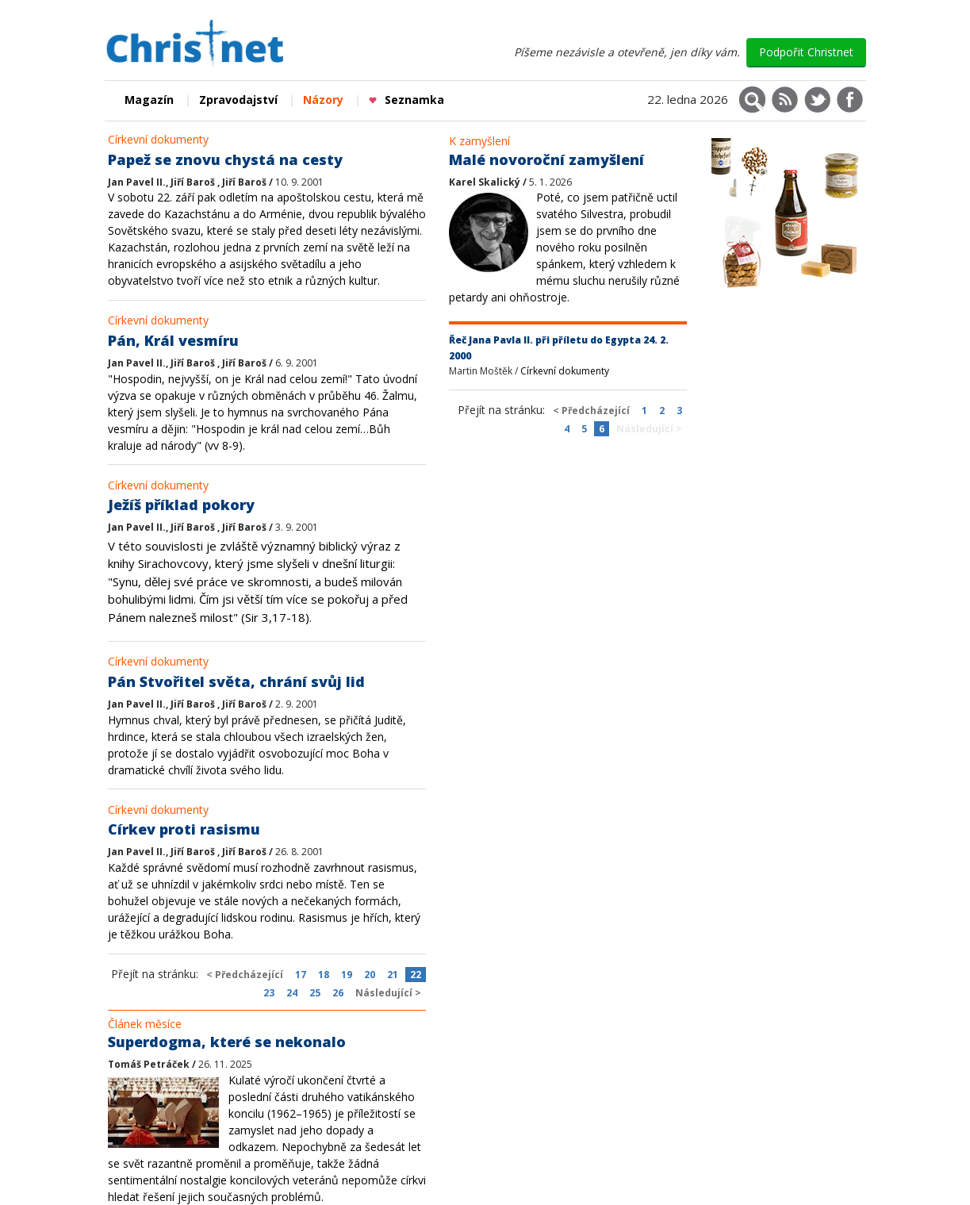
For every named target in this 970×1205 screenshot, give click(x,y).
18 (323, 974)
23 (268, 993)
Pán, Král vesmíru (173, 340)
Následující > (388, 993)
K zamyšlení (479, 140)
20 (369, 974)
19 (346, 974)
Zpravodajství (238, 99)
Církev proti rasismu (184, 829)
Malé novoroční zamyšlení (546, 159)
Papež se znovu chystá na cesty (225, 159)
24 (291, 993)
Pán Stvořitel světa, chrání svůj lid (236, 681)
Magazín (149, 99)
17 (300, 974)
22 (415, 974)
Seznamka (406, 99)
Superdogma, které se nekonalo (227, 1041)
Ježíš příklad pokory (181, 504)
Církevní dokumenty (158, 139)
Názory (323, 99)
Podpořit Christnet (806, 51)
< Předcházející (244, 974)
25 (314, 993)
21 (392, 974)
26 (337, 993)
